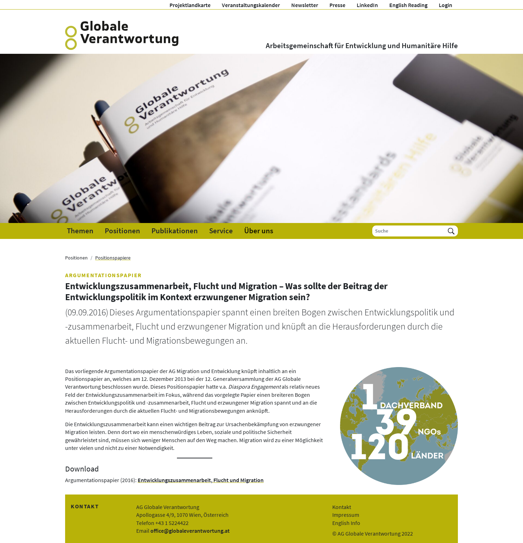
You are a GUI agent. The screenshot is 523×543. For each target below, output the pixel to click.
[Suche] (408, 230)
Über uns (258, 230)
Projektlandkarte (190, 4)
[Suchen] (451, 230)
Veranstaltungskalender (251, 4)
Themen (80, 230)
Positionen (122, 230)
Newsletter (304, 4)
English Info (346, 522)
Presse (337, 4)
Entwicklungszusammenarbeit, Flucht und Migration (201, 480)
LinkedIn (367, 4)
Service (221, 230)
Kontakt (341, 506)
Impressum (345, 514)
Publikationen (174, 230)
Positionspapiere (113, 258)
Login (445, 4)
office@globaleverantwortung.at (190, 530)
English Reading (408, 4)
